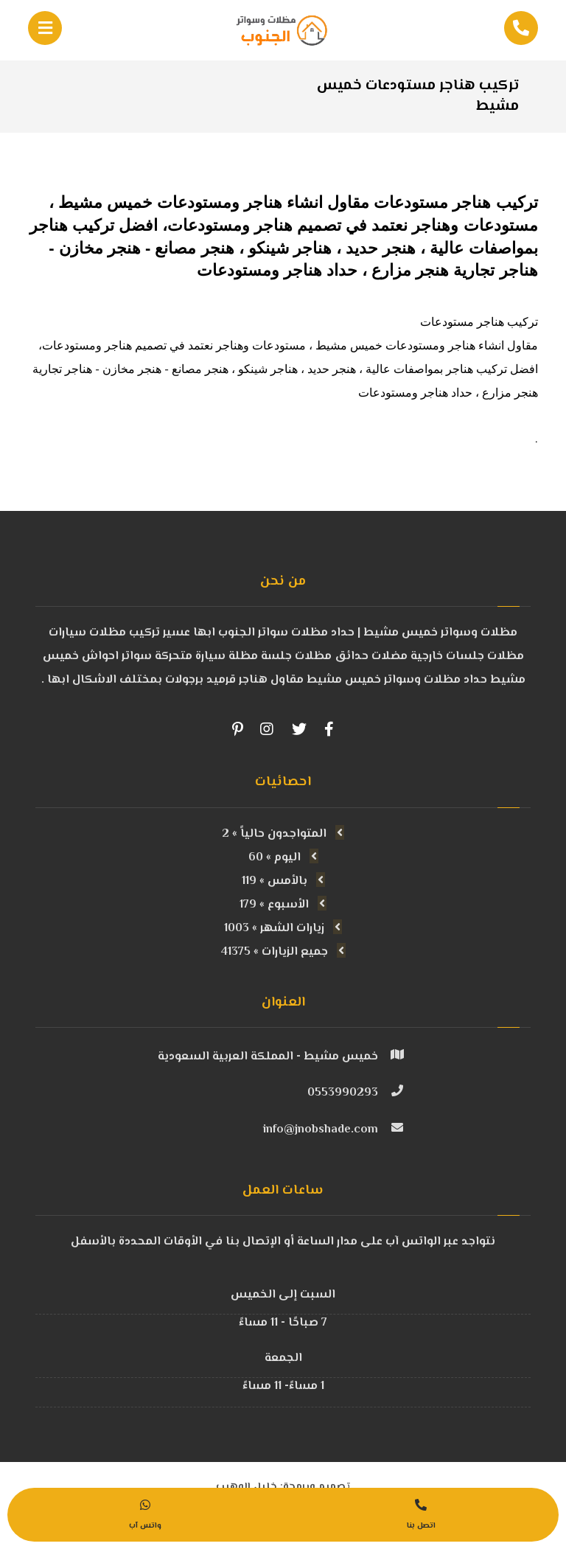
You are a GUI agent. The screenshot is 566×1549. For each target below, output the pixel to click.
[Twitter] (299, 729)
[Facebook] (328, 729)
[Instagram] (267, 729)
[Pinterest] (237, 729)
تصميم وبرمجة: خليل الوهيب (283, 1470)
